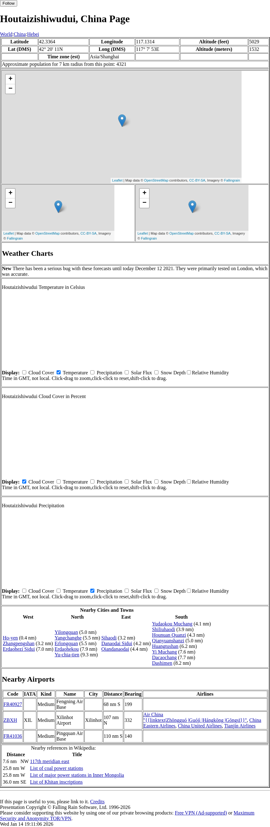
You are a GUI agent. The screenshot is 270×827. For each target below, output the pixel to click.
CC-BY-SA (197, 180)
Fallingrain (232, 180)
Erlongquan (66, 643)
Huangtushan (165, 646)
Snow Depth (173, 372)
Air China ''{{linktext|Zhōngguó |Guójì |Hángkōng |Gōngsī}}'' (195, 717)
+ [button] (10, 79)
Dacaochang (164, 657)
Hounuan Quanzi (169, 635)
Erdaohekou (67, 649)
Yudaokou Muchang (172, 623)
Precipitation (109, 372)
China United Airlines (200, 725)
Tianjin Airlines (239, 725)
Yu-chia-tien (67, 654)
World (6, 34)
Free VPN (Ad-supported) (201, 812)
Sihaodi (109, 637)
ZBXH (10, 720)
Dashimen (162, 663)
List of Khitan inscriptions (56, 782)
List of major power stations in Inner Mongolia (77, 775)
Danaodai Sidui (116, 643)
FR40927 (12, 704)
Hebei (33, 34)
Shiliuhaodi (163, 629)
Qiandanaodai (115, 649)
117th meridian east (49, 761)
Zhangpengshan (18, 643)
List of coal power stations (56, 768)
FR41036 (12, 736)
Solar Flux (141, 372)
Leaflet (117, 180)
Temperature (75, 372)
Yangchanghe (68, 637)
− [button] (10, 89)
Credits (97, 801)
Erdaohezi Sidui (19, 649)
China (20, 34)
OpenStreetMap (156, 180)
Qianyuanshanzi (168, 640)
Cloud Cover (41, 372)
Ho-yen (10, 637)
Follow (8, 3)
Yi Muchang (164, 651)
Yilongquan (66, 632)
